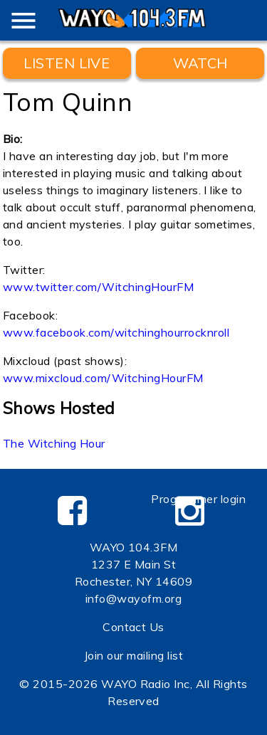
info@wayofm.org (133, 598)
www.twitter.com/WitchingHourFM (98, 287)
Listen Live (66, 63)
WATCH (200, 63)
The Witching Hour (54, 443)
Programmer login (198, 499)
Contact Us (133, 627)
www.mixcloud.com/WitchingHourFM (103, 378)
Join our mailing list (133, 655)
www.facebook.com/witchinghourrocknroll (116, 332)
